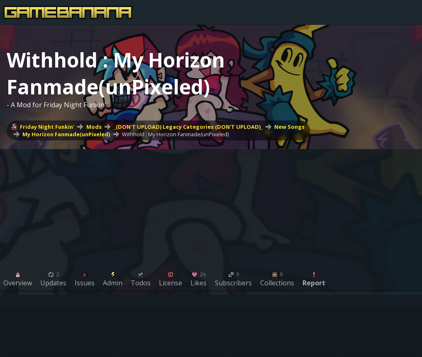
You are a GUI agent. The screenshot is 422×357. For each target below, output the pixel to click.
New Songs (289, 126)
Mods (94, 126)
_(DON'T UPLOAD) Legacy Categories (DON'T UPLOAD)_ (188, 126)
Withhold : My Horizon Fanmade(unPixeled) (175, 134)
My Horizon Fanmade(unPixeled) (66, 134)
